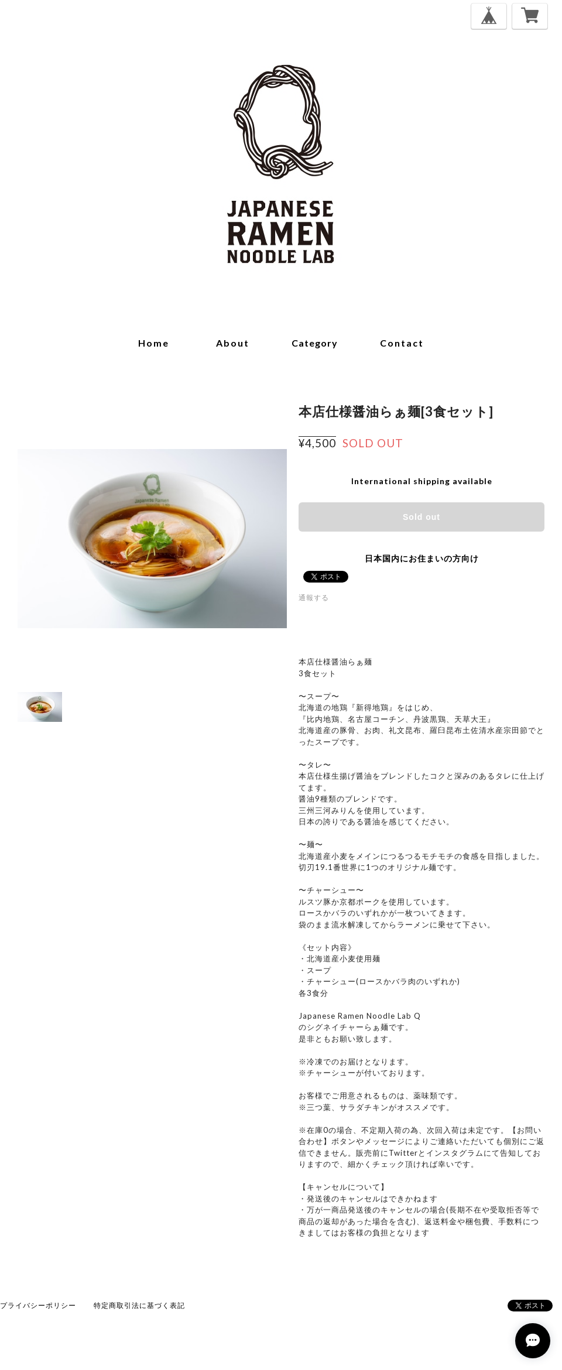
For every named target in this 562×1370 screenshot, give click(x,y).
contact (402, 342)
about (232, 342)
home (153, 342)
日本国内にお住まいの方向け (422, 558)
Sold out (421, 517)
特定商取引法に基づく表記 (139, 1305)
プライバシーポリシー (38, 1305)
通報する (314, 597)
